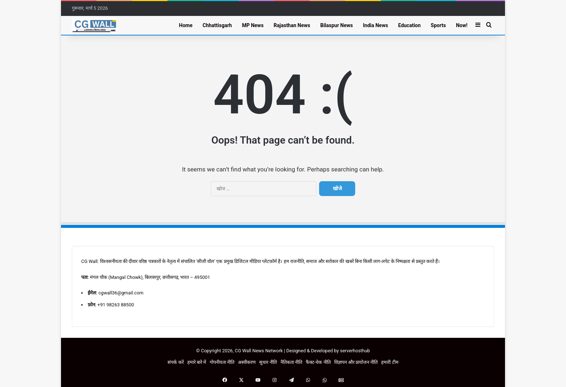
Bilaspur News (336, 25)
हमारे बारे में (196, 362)
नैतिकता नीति (291, 362)
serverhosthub (355, 350)
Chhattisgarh (217, 25)
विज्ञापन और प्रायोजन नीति (356, 362)
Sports (438, 25)
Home (185, 25)
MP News (253, 25)
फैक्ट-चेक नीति (318, 362)
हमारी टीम (389, 362)
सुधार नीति (268, 362)
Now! (461, 25)
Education (409, 25)
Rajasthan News (292, 25)
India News (375, 25)
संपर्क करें (175, 362)
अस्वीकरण (247, 362)
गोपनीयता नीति (222, 362)
